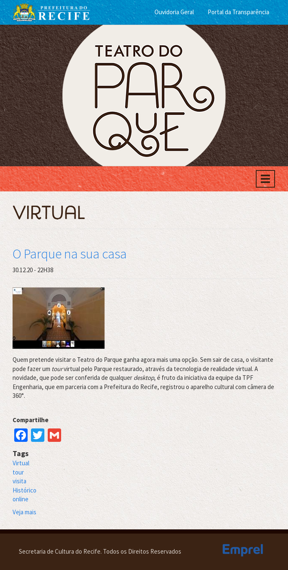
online (20, 499)
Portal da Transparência (238, 12)
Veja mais (24, 512)
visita (19, 481)
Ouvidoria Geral (174, 12)
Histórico (24, 490)
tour (18, 472)
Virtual (21, 463)
